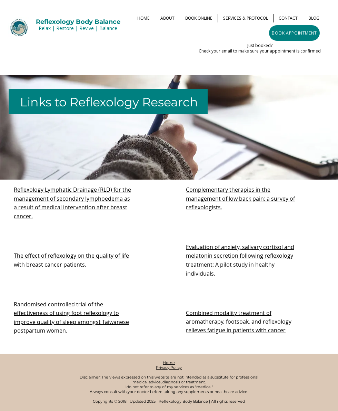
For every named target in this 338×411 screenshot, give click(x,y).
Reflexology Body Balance (78, 22)
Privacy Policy (169, 367)
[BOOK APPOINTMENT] (294, 33)
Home (169, 362)
